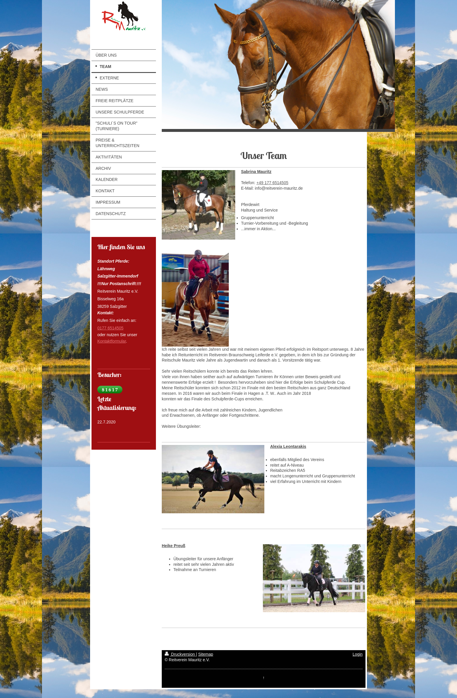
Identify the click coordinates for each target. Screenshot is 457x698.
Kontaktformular (111, 341)
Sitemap (205, 654)
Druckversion (180, 654)
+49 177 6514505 (272, 182)
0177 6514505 (110, 328)
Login (358, 654)
